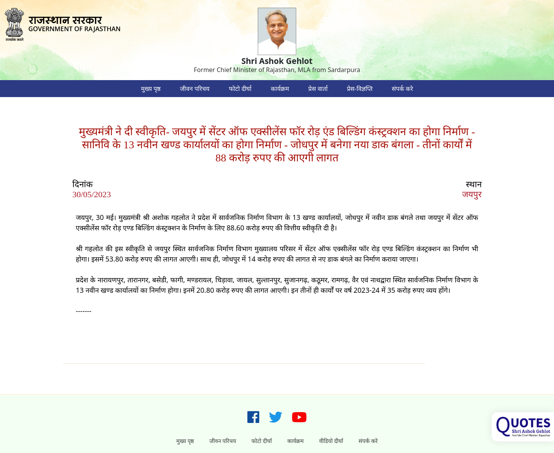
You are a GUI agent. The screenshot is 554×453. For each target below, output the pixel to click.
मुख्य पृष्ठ (151, 88)
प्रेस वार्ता (317, 88)
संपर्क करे (402, 88)
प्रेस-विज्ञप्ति (360, 88)
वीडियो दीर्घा (331, 441)
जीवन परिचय (194, 88)
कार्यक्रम (280, 88)
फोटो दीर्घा (240, 88)
